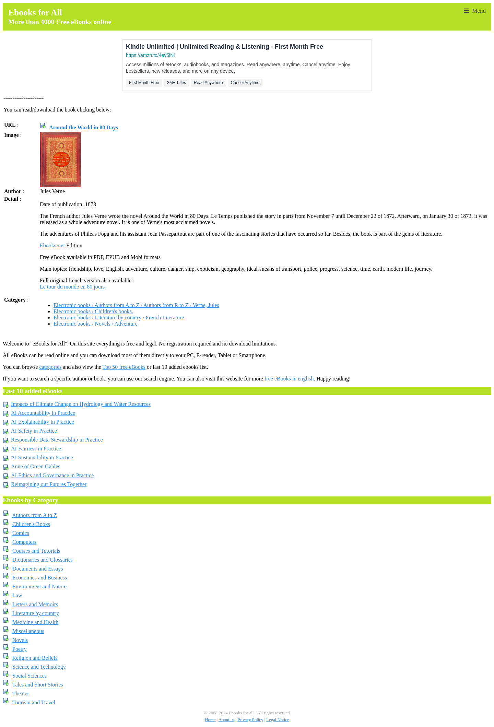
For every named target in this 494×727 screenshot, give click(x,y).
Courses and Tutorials (36, 551)
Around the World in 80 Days (83, 127)
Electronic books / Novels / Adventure (96, 324)
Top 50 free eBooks (123, 367)
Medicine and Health (35, 622)
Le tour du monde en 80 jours (72, 287)
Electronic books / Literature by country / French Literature (119, 317)
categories (50, 367)
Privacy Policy (250, 719)
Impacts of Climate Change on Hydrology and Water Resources (81, 404)
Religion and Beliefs (35, 658)
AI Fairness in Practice (36, 449)
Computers (24, 542)
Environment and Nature (39, 586)
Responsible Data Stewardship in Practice (57, 440)
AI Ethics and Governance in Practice (52, 475)
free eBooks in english (289, 379)
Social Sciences (29, 676)
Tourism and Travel (33, 702)
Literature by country (35, 613)
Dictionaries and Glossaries (42, 560)
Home (210, 719)
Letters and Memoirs (35, 604)
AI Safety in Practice (34, 431)
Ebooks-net (52, 245)
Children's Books (31, 524)
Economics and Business (39, 578)
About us (227, 719)
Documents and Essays (37, 569)
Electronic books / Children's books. (93, 311)
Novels (20, 640)
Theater (20, 693)
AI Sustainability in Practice (42, 457)
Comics (20, 533)
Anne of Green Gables (35, 466)
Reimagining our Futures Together (48, 484)
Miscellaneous (28, 631)
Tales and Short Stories (37, 685)
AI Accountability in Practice (43, 413)
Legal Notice (277, 719)
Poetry (19, 649)
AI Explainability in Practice (42, 422)
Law (17, 595)
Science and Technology (39, 667)
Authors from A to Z (34, 515)
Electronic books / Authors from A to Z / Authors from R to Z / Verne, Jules (136, 305)
